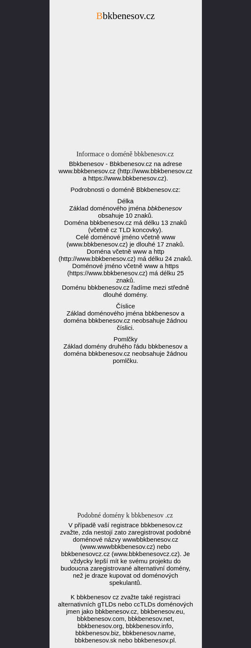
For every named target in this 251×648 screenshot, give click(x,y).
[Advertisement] (126, 88)
